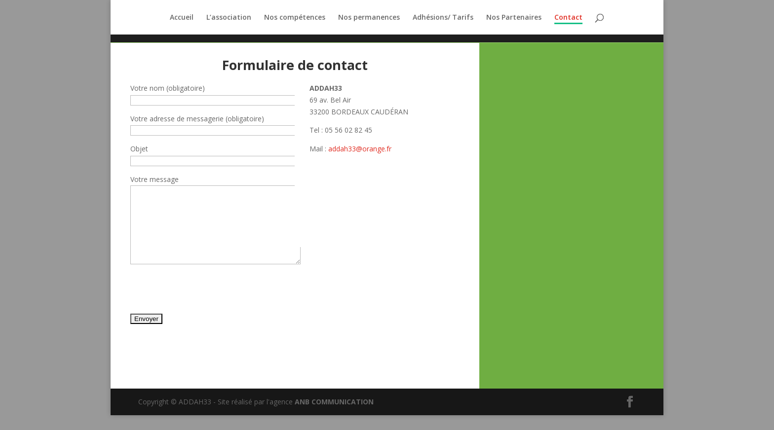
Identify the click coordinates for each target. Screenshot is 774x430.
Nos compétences (294, 18)
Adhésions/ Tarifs (443, 18)
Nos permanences (369, 18)
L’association (228, 18)
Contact (568, 18)
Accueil (182, 18)
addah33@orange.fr (359, 148)
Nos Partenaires (514, 18)
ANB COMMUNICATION (334, 416)
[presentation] (205, 308)
